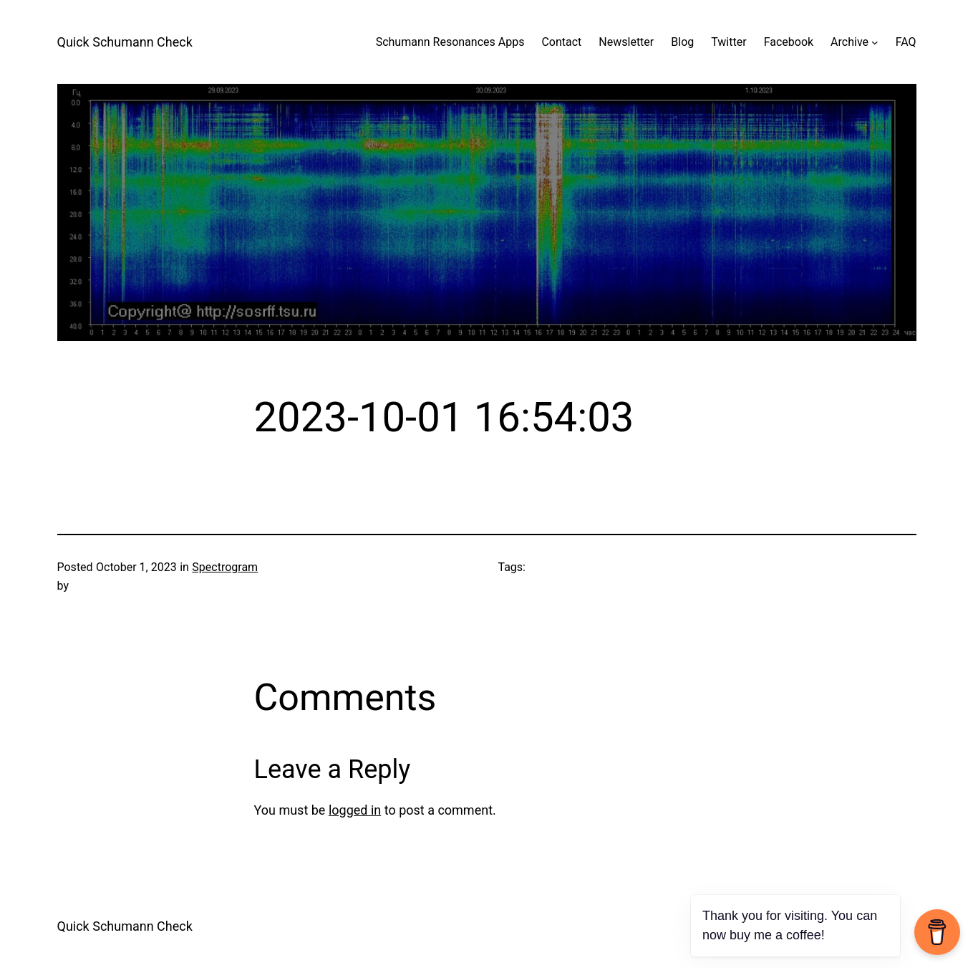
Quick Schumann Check (125, 41)
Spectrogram (225, 567)
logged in (355, 810)
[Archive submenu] (874, 42)
